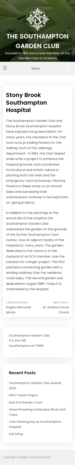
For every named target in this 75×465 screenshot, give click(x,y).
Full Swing (16, 434)
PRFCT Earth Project (23, 395)
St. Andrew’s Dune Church (56, 309)
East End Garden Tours (25, 402)
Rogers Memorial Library (18, 309)
